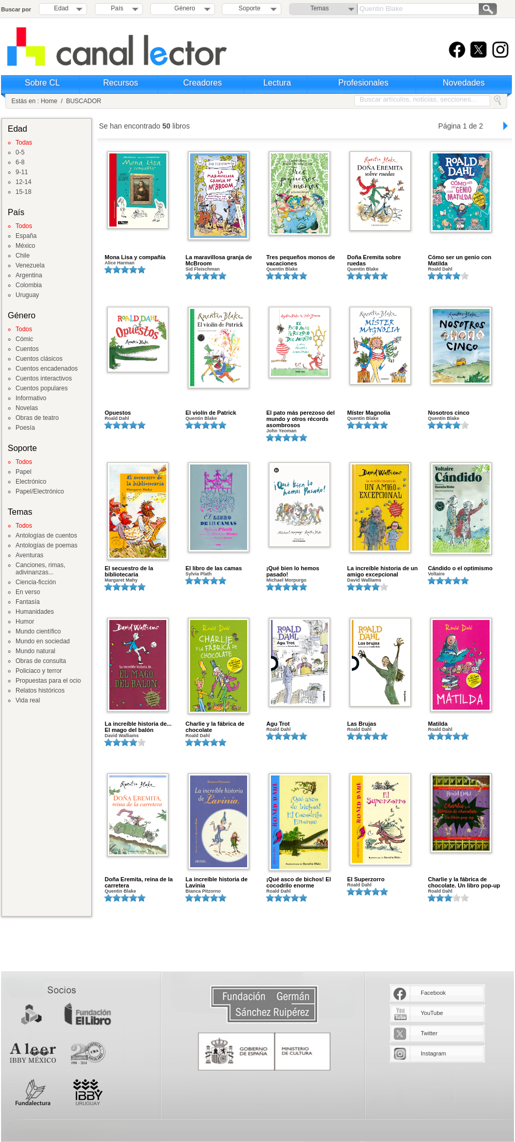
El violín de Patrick (210, 413)
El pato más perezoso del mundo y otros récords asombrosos (300, 419)
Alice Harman (120, 262)
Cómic (24, 339)
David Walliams (364, 580)
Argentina (29, 275)
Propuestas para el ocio (48, 680)
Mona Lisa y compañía (135, 257)
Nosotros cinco (448, 413)
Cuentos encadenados (47, 368)
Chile (23, 255)
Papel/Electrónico (40, 491)
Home (49, 101)
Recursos (120, 82)
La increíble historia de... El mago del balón (138, 727)
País (117, 8)
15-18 (24, 191)
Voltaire (436, 573)
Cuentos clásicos (39, 358)
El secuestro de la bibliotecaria (129, 571)
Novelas (27, 408)
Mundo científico (38, 631)
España (26, 235)
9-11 (22, 172)
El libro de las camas (213, 568)
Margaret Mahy (121, 580)
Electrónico (31, 481)
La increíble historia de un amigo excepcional (382, 571)
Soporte (250, 8)
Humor (25, 621)
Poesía (25, 427)
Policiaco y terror (39, 670)
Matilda (438, 724)
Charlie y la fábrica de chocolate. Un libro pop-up (464, 882)
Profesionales (363, 82)
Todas (24, 142)
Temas (319, 8)
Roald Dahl (440, 269)
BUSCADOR (83, 101)
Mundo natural (35, 651)
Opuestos (118, 413)
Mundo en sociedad (43, 641)
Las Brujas (361, 724)
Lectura (277, 82)
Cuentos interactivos (44, 378)
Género (183, 8)
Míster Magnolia (368, 413)
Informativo (31, 398)
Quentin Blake (282, 269)
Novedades (464, 82)
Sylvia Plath (198, 573)
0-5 (20, 152)
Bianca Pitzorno (203, 891)
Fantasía (28, 601)
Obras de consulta (41, 661)
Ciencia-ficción (36, 582)
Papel (24, 471)
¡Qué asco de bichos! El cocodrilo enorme (298, 882)
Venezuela (30, 265)
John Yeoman (281, 430)
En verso (28, 592)
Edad (61, 8)
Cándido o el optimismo (460, 568)
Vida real (28, 700)
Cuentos (27, 349)
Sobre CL (42, 82)
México (25, 245)
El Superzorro (365, 879)
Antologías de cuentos (46, 535)
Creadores (202, 82)
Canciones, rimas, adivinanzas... (40, 568)
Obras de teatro (37, 417)
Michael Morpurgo (286, 580)
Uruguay (27, 295)
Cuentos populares (42, 388)
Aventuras (30, 555)
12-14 (24, 182)
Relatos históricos (40, 690)
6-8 (20, 162)
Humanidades (35, 611)
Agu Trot (278, 724)
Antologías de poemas (46, 545)
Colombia (29, 285)
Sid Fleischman (202, 269)
